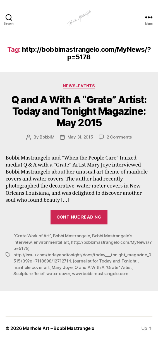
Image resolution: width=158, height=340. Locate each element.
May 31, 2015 (80, 137)
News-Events (79, 85)
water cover (58, 273)
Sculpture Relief (28, 273)
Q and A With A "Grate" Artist (103, 267)
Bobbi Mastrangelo (71, 235)
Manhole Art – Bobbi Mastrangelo (58, 328)
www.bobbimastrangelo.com (100, 273)
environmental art (51, 242)
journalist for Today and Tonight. (105, 261)
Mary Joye (62, 267)
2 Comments (119, 137)
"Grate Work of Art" (32, 235)
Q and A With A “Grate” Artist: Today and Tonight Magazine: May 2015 (79, 111)
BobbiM (47, 137)
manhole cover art (31, 267)
